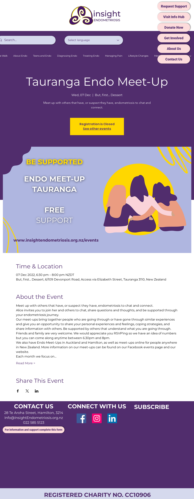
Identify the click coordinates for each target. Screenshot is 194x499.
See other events (97, 128)
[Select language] (93, 40)
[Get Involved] (173, 38)
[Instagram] (97, 418)
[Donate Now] (173, 27)
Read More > (25, 363)
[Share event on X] (27, 391)
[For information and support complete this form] (33, 429)
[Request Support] (173, 6)
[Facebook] (81, 418)
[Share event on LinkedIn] (36, 391)
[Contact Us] (173, 59)
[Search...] (26, 40)
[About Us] (173, 48)
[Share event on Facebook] (18, 391)
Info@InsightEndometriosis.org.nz (33, 418)
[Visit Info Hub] (173, 17)
